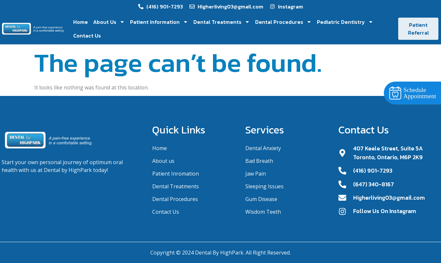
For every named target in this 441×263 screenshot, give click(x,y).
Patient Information (159, 22)
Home (80, 22)
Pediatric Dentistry (345, 22)
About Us (109, 22)
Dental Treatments (221, 22)
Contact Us (87, 35)
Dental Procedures (283, 22)
